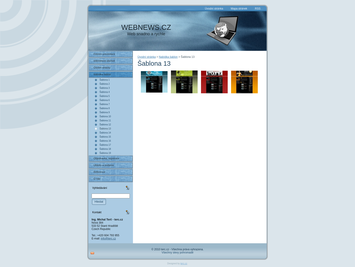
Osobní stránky (102, 67)
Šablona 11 (105, 120)
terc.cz (183, 263)
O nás (97, 178)
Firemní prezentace (104, 54)
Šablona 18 (105, 149)
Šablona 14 (105, 132)
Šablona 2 (104, 84)
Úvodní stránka (146, 57)
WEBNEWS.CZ (146, 27)
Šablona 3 (104, 88)
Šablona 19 (105, 153)
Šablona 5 (104, 96)
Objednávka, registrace (106, 158)
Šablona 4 (104, 92)
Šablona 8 (104, 108)
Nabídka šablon (102, 74)
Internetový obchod (104, 60)
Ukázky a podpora (104, 165)
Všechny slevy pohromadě (178, 252)
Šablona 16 (105, 141)
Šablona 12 (105, 124)
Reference (99, 172)
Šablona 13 (105, 128)
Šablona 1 (104, 80)
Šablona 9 (104, 112)
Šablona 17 (105, 145)
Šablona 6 (104, 100)
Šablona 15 (105, 137)
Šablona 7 (104, 104)
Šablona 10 (105, 116)
